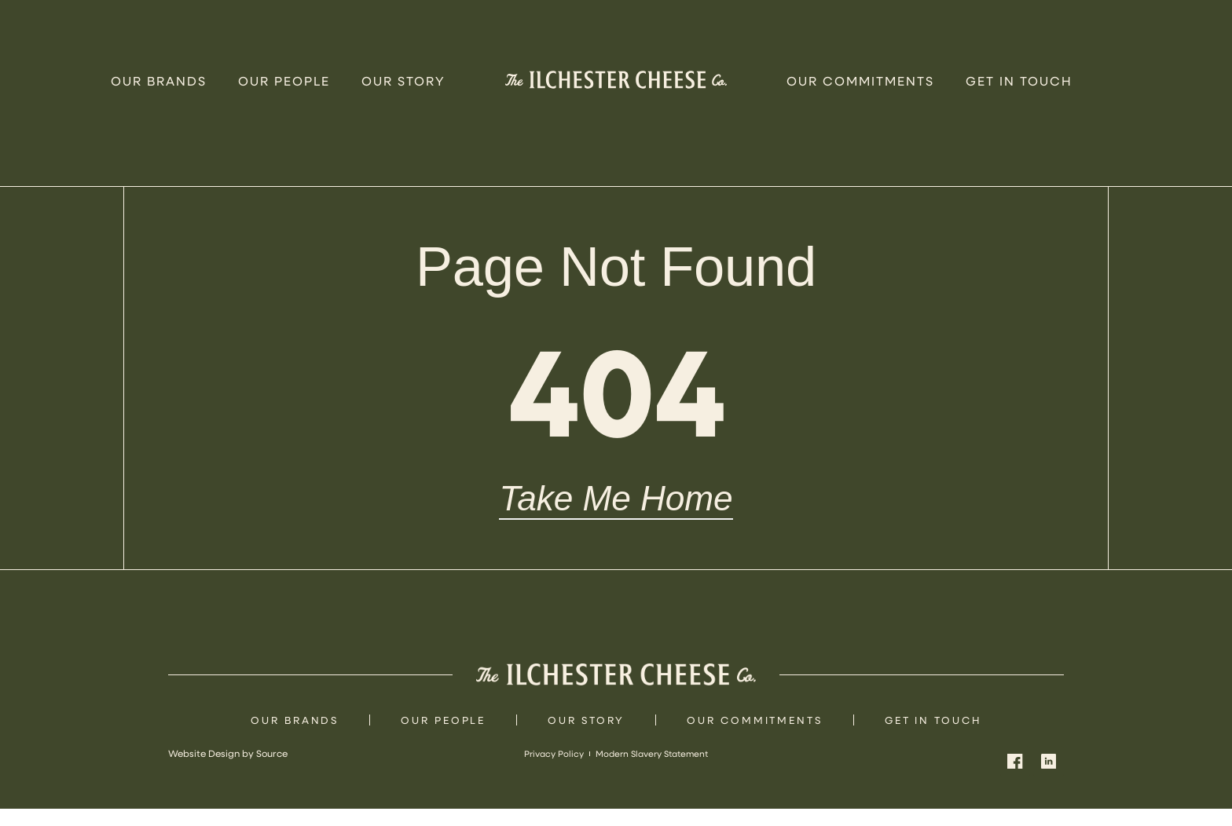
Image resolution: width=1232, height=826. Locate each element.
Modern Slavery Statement (655, 771)
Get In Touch (1019, 80)
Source (272, 771)
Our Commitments (860, 80)
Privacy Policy (548, 771)
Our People (284, 80)
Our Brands (159, 80)
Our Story (403, 80)
